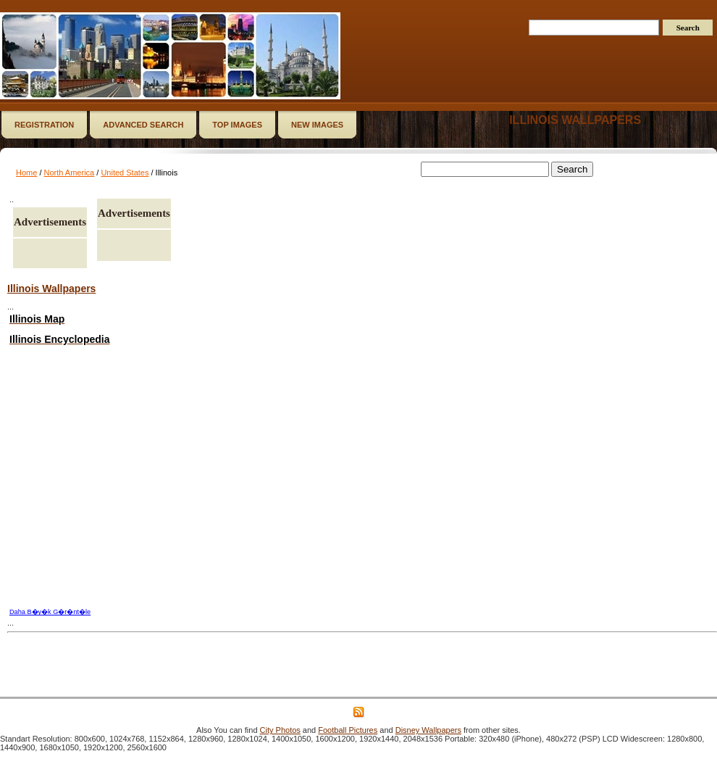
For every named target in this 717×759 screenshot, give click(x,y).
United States (124, 172)
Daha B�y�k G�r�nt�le (50, 611)
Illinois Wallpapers (51, 288)
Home (26, 172)
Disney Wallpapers (428, 730)
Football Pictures (347, 730)
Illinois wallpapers (575, 120)
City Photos (280, 730)
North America (69, 172)
